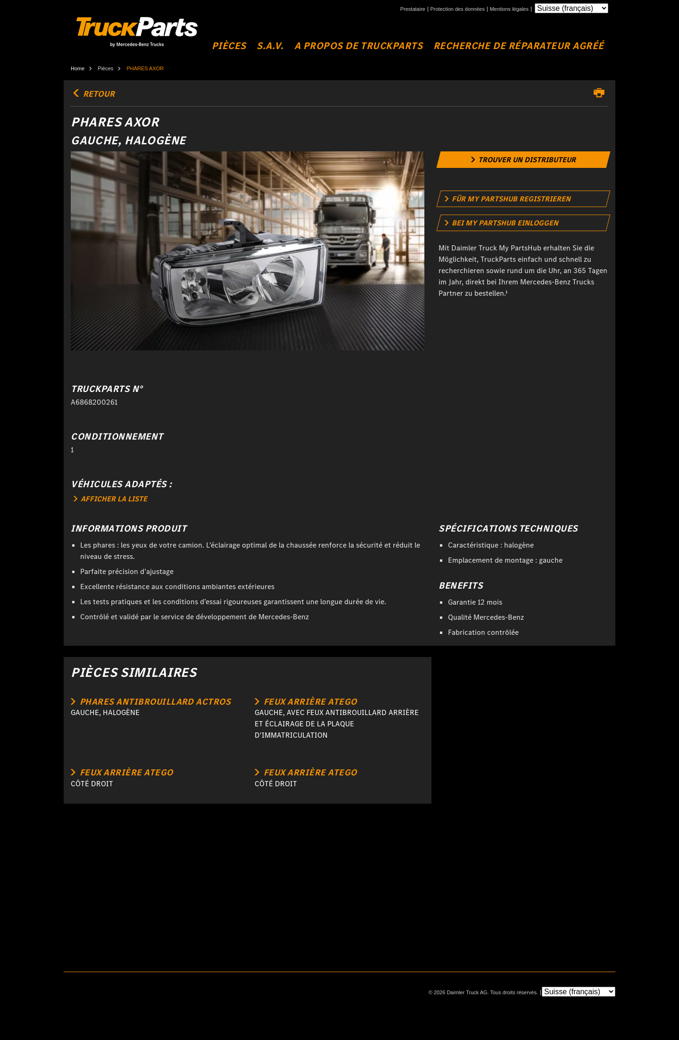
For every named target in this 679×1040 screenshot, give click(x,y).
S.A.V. (270, 46)
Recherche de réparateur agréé (518, 46)
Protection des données (457, 9)
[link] (524, 159)
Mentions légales (509, 9)
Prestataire (412, 9)
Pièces (229, 46)
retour (93, 94)
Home (77, 68)
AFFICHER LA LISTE (110, 499)
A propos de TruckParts (358, 46)
